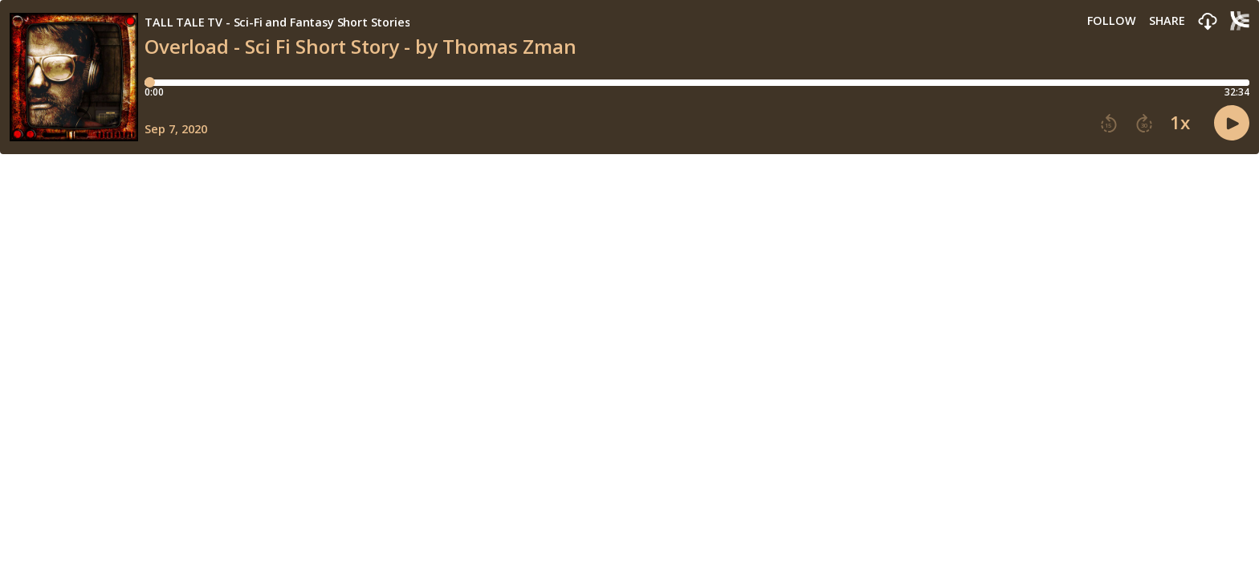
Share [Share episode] (1167, 20)
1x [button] (1180, 123)
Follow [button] (1111, 20)
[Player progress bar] (697, 82)
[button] (1207, 22)
